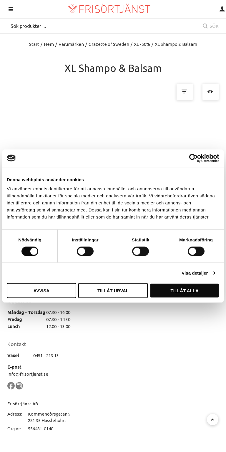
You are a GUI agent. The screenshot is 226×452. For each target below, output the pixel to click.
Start (34, 44)
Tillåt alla (185, 290)
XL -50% (142, 44)
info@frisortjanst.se (27, 374)
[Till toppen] (212, 419)
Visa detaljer (195, 272)
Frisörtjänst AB (22, 403)
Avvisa (41, 290)
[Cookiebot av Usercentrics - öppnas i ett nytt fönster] (193, 158)
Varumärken (71, 44)
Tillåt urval (113, 290)
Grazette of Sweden (109, 44)
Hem (49, 44)
